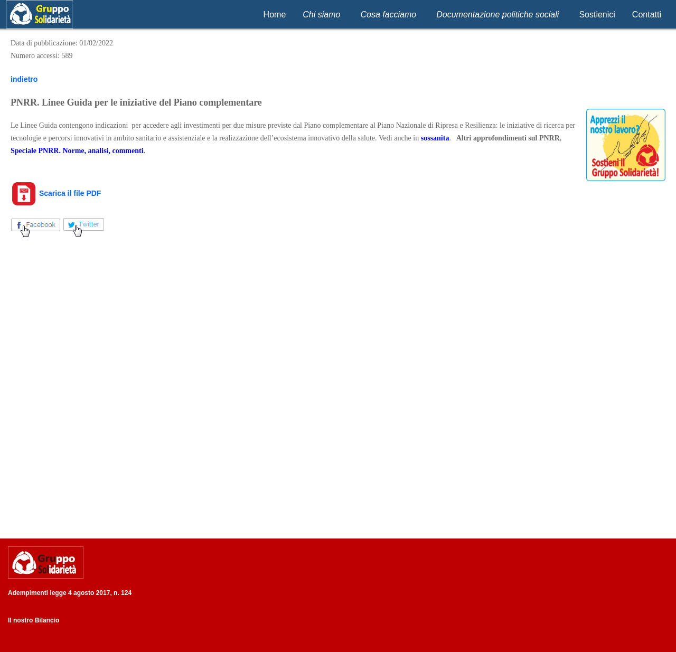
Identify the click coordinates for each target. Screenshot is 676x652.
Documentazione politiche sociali (497, 14)
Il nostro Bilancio (33, 620)
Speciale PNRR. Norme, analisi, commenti (77, 151)
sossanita (435, 138)
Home (275, 14)
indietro (24, 79)
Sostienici (597, 14)
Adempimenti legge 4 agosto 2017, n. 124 (70, 593)
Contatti (646, 14)
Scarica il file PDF (56, 193)
